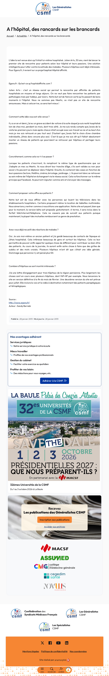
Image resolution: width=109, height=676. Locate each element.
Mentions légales (30, 651)
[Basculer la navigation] (42, 670)
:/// (19, 302)
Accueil (10, 35)
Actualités (22, 35)
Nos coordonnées (78, 651)
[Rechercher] (52, 670)
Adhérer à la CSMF (54, 380)
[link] (62, 660)
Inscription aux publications (54, 519)
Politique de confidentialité (54, 651)
